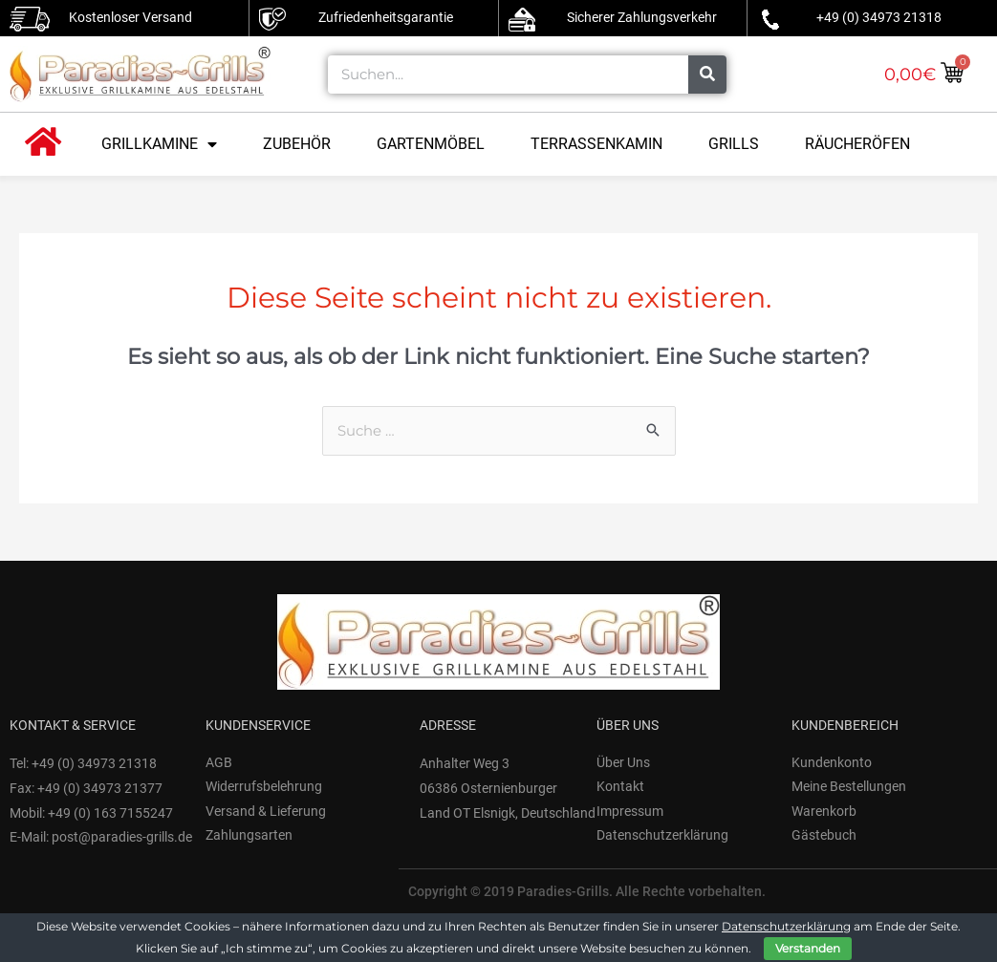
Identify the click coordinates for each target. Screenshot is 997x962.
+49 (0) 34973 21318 (879, 17)
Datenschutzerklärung (786, 926)
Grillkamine (159, 144)
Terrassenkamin (596, 144)
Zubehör (297, 144)
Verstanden (807, 948)
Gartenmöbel (431, 144)
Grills (733, 144)
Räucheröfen (857, 144)
